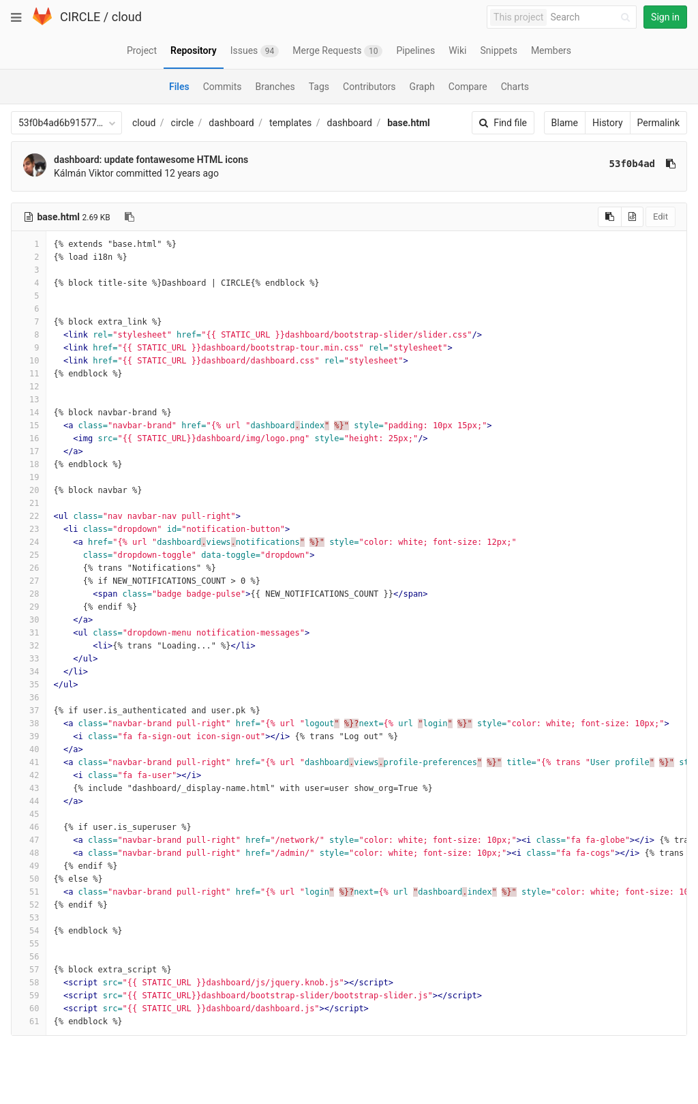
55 (28, 944)
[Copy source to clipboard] (610, 217)
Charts (515, 86)
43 (28, 788)
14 (28, 412)
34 (28, 671)
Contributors (369, 86)
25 (28, 555)
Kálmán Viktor (84, 173)
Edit (660, 216)
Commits (222, 86)
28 (28, 594)
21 (28, 503)
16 (28, 438)
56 (28, 956)
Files (179, 86)
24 (28, 542)
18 (28, 464)
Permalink (658, 122)
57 (28, 969)
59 (28, 995)
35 (28, 684)
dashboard (231, 122)
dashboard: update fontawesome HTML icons (151, 159)
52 (28, 905)
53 (28, 918)
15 (28, 425)
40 (28, 749)
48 (28, 853)
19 (28, 477)
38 (28, 723)
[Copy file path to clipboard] (129, 217)
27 (28, 581)
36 (28, 697)
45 (28, 814)
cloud (127, 17)
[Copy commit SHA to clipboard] (671, 163)
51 (28, 892)
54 (28, 931)
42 (28, 775)
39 (28, 736)
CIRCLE (80, 17)
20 (28, 490)
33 (28, 658)
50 (28, 879)
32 (28, 646)
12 (28, 386)
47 (28, 840)
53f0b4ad (632, 163)
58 (28, 982)
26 (28, 568)
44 (28, 801)
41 (28, 762)
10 (28, 360)
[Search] (592, 17)
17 (28, 451)
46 (28, 827)
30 (28, 620)
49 (28, 866)
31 (28, 633)
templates (290, 122)
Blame (564, 122)
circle (182, 122)
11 (28, 373)
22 (28, 516)
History (607, 122)
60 (28, 1008)
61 (28, 1021)
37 (28, 710)
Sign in (665, 17)
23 (28, 529)
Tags (319, 86)
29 (28, 607)
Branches (275, 86)
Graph (422, 86)
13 (28, 399)
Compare (468, 86)
